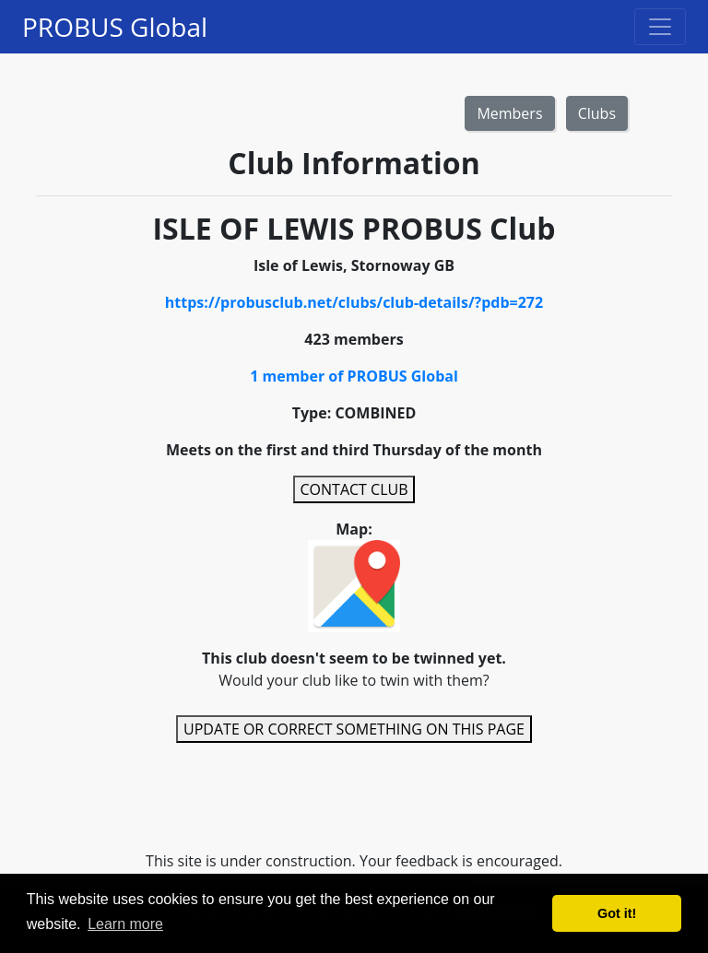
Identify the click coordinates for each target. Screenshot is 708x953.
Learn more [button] (125, 924)
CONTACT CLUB (354, 489)
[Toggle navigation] (660, 26)
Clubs (597, 113)
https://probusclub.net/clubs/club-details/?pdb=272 (354, 302)
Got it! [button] (616, 913)
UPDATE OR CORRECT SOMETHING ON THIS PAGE (354, 729)
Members (509, 113)
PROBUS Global (114, 26)
